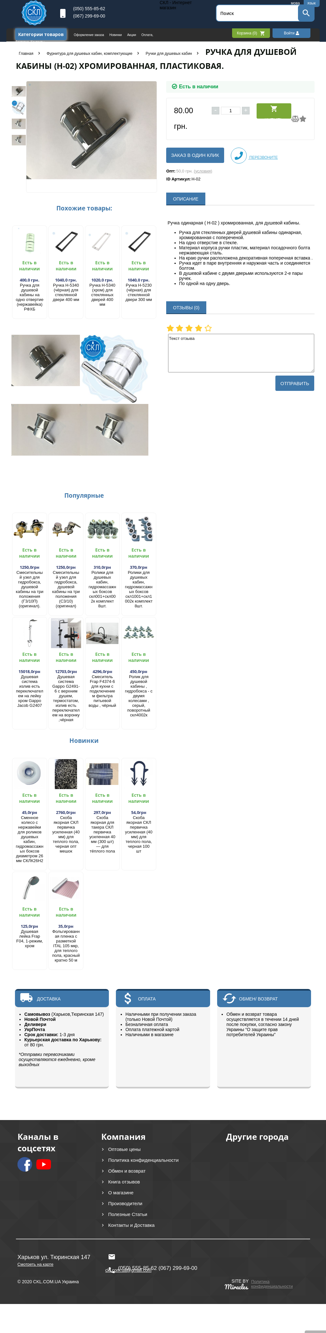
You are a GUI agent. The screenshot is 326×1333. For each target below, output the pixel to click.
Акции (132, 35)
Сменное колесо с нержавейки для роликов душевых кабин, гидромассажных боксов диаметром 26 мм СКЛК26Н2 (29, 839)
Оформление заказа (89, 35)
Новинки (116, 35)
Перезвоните (254, 156)
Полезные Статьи (127, 1214)
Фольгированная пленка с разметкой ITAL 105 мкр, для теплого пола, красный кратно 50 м (66, 946)
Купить (274, 112)
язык (312, 3)
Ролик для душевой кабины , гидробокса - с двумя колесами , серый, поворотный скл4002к (138, 695)
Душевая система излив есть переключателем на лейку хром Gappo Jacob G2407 (29, 691)
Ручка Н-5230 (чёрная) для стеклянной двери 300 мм (138, 292)
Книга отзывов (124, 1181)
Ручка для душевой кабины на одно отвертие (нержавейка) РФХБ (30, 297)
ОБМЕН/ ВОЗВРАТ (258, 998)
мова (295, 3)
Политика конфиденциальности (143, 1160)
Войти (291, 33)
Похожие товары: (84, 208)
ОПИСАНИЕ (186, 198)
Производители (125, 1203)
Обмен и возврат (127, 1171)
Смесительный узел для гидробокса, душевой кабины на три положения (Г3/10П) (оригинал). (30, 589)
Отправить (294, 383)
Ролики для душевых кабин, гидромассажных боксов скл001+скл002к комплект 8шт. (102, 589)
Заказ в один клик (195, 155)
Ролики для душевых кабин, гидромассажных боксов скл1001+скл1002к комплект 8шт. (138, 589)
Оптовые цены (124, 1149)
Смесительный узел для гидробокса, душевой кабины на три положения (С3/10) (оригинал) (66, 589)
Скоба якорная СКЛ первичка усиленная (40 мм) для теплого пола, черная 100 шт (138, 834)
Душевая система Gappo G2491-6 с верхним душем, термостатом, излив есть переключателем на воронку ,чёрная (66, 698)
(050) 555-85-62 (89, 8)
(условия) (203, 171)
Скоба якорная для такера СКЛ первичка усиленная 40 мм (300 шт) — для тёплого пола (102, 834)
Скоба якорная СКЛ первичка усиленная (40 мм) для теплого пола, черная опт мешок (66, 834)
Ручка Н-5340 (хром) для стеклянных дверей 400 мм (102, 295)
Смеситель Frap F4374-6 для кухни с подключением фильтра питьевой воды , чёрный (102, 691)
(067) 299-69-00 (89, 15)
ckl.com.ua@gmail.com (128, 1257)
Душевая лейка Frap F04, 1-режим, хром (29, 938)
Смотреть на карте (35, 1264)
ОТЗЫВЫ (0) (186, 307)
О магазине (121, 1192)
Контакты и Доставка (131, 1225)
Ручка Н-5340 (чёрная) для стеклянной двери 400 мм (66, 292)
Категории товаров (41, 34)
